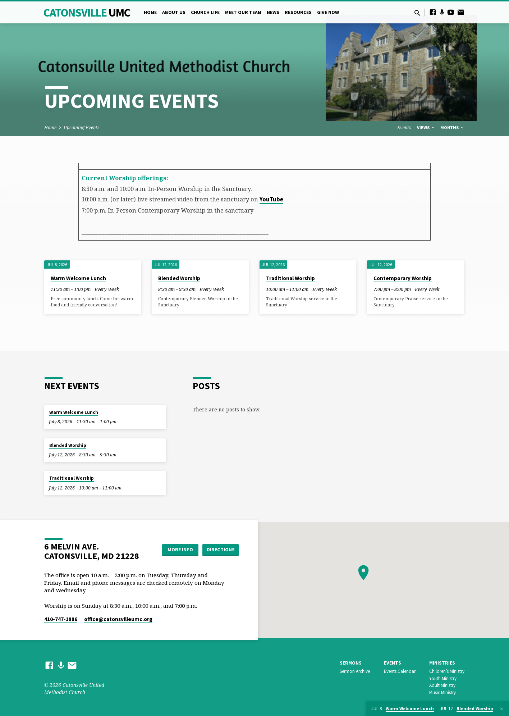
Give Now (328, 12)
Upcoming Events (82, 127)
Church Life (205, 12)
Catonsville (86, 12)
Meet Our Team (243, 12)
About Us (173, 12)
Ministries (442, 663)
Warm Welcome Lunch (78, 278)
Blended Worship (179, 278)
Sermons (351, 663)
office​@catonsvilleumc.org (118, 619)
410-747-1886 (60, 619)
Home (150, 12)
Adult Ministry (442, 685)
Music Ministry (442, 692)
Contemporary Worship (402, 278)
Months (452, 127)
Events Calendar (400, 671)
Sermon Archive (355, 671)
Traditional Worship (290, 278)
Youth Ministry (443, 678)
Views (426, 127)
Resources (298, 12)
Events (404, 127)
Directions (221, 549)
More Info (180, 549)
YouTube (271, 199)
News (273, 12)
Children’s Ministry (446, 671)
